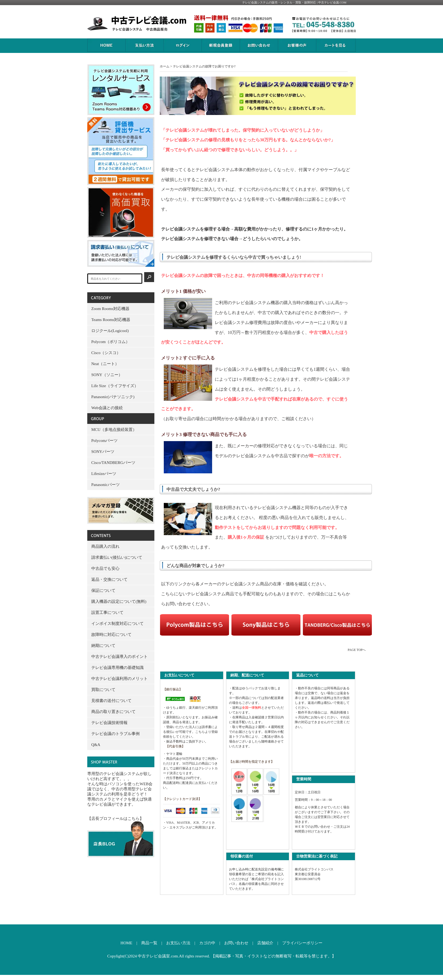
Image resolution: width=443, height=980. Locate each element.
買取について (103, 689)
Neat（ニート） (105, 364)
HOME (126, 943)
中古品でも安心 (105, 568)
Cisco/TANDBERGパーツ (113, 462)
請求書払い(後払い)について (116, 557)
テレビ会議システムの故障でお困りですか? (204, 66)
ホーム (164, 66)
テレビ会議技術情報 (109, 722)
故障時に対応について (111, 634)
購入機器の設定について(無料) (118, 601)
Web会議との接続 (107, 408)
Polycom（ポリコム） (110, 342)
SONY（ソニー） (106, 375)
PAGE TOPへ (357, 650)
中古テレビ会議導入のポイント (119, 656)
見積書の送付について (111, 700)
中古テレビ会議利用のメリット (119, 678)
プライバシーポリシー (302, 943)
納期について (103, 645)
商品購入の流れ (105, 546)
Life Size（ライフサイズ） (114, 386)
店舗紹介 (265, 943)
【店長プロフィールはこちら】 (115, 818)
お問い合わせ (236, 943)
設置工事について (107, 612)
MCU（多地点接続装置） (114, 429)
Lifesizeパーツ (103, 473)
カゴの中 (207, 943)
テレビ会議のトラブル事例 (115, 734)
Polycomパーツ (104, 440)
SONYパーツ (102, 451)
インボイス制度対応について (117, 623)
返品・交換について (109, 579)
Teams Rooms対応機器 (110, 320)
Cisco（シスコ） (106, 353)
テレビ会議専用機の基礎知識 (117, 667)
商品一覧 (149, 943)
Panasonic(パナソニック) (113, 397)
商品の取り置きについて (113, 711)
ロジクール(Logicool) (110, 331)
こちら (339, 594)
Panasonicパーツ (105, 484)
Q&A (95, 745)
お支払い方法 (178, 943)
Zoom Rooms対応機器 (110, 309)
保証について (103, 590)
